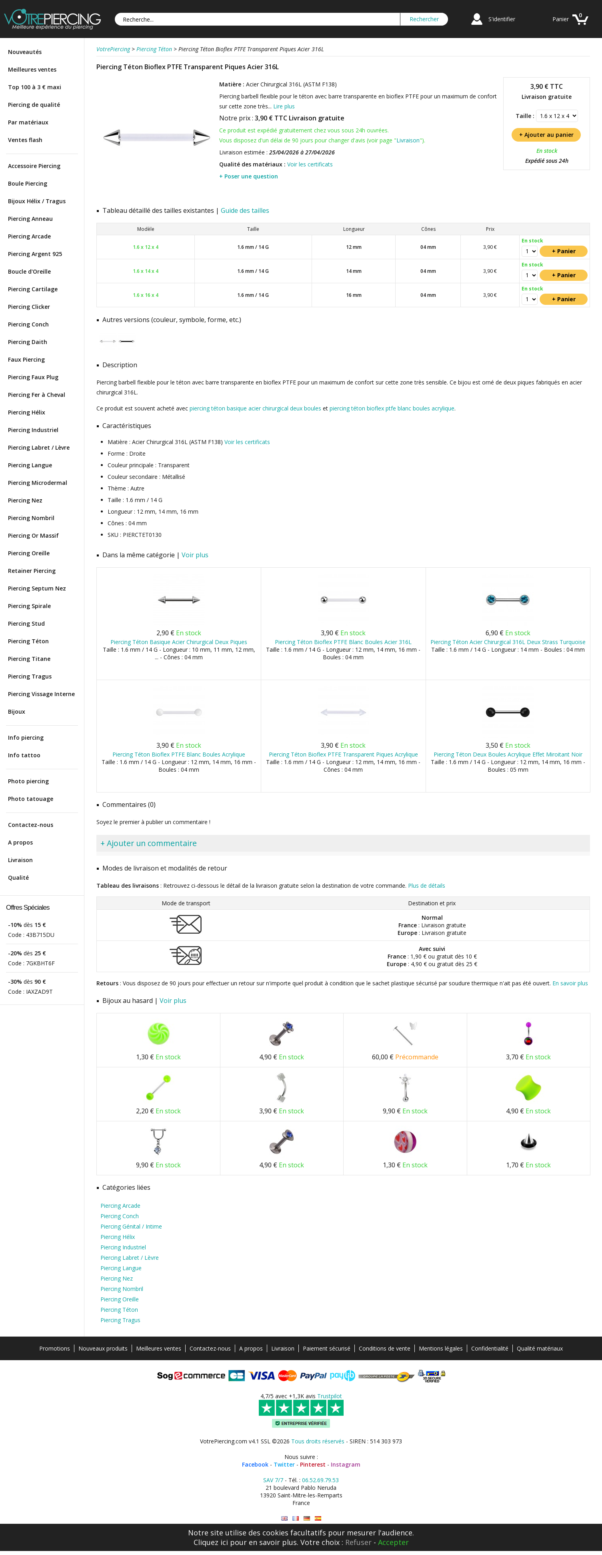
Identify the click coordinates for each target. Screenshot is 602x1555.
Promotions (54, 1348)
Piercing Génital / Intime (131, 1226)
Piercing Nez (25, 500)
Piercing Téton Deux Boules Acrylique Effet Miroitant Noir (508, 754)
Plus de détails (426, 885)
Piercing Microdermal (37, 482)
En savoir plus (570, 983)
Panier (560, 19)
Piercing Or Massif (33, 535)
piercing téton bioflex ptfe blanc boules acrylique (392, 408)
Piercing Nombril (31, 518)
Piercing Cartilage (33, 289)
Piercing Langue (30, 465)
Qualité (18, 877)
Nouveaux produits (103, 1348)
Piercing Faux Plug (33, 377)
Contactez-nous (30, 825)
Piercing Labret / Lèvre (39, 447)
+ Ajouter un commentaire (148, 843)
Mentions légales (441, 1348)
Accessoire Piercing (34, 166)
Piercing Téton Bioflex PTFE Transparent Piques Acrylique (343, 754)
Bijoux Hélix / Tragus (37, 201)
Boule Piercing (27, 183)
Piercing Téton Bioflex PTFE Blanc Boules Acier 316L (343, 642)
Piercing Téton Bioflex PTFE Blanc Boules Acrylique (178, 754)
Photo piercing (28, 781)
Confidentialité (489, 1348)
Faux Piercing (26, 359)
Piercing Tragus (30, 676)
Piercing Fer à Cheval (36, 394)
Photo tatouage (30, 799)
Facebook (255, 1464)
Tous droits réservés (317, 1441)
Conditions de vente (384, 1348)
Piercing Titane (29, 658)
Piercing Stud (26, 623)
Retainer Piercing (32, 570)
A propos (20, 842)
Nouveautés (25, 52)
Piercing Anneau (30, 218)
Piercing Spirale (29, 606)
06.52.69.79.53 (320, 1480)
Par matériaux (28, 122)
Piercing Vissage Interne (41, 694)
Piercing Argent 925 (35, 254)
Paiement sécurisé (326, 1348)
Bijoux (16, 711)
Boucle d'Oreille (29, 271)
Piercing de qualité (34, 104)
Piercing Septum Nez (37, 588)
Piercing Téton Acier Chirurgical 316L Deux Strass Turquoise (508, 642)
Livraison (20, 860)
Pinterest (313, 1464)
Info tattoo (24, 755)
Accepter (393, 1542)
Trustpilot (329, 1396)
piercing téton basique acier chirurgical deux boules (255, 408)
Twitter (284, 1464)
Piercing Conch (28, 324)
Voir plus (195, 554)
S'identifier (501, 19)
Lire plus (284, 106)
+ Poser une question (248, 176)
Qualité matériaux (540, 1348)
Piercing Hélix (26, 412)
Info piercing (26, 737)
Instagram (345, 1464)
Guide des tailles (245, 210)
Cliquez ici (211, 1542)
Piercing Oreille (29, 553)
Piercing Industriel (33, 430)
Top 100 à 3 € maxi (34, 87)
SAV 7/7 (273, 1480)
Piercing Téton (28, 641)
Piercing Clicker (29, 306)
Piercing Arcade (29, 236)
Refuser (358, 1542)
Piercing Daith (27, 342)
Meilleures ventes (32, 69)
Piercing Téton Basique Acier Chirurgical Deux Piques (178, 642)
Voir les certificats (310, 164)
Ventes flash (25, 140)
